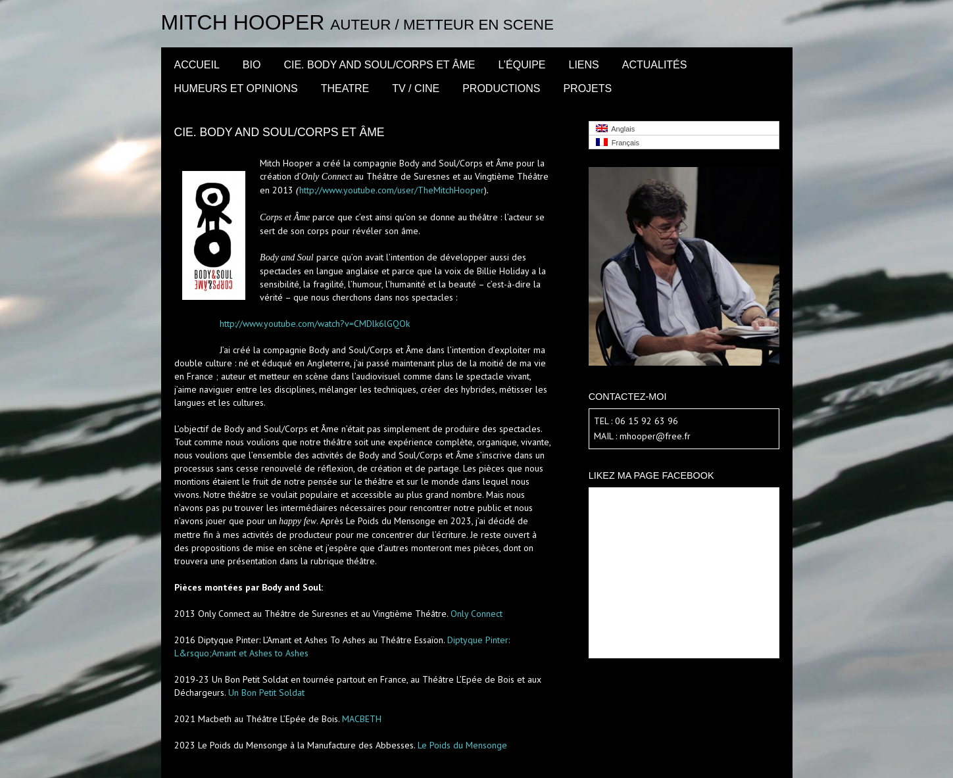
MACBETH (361, 719)
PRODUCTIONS (501, 88)
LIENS (584, 64)
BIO (252, 64)
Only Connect (476, 614)
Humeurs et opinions (236, 88)
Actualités (654, 64)
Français (617, 142)
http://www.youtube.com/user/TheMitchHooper (391, 190)
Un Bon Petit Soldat (266, 692)
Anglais (615, 128)
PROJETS (587, 88)
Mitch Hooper (243, 22)
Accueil (197, 64)
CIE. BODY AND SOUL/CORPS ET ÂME (379, 64)
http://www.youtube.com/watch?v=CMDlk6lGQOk (315, 323)
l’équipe (521, 64)
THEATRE (345, 88)
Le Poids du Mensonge (462, 745)
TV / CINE (415, 88)
